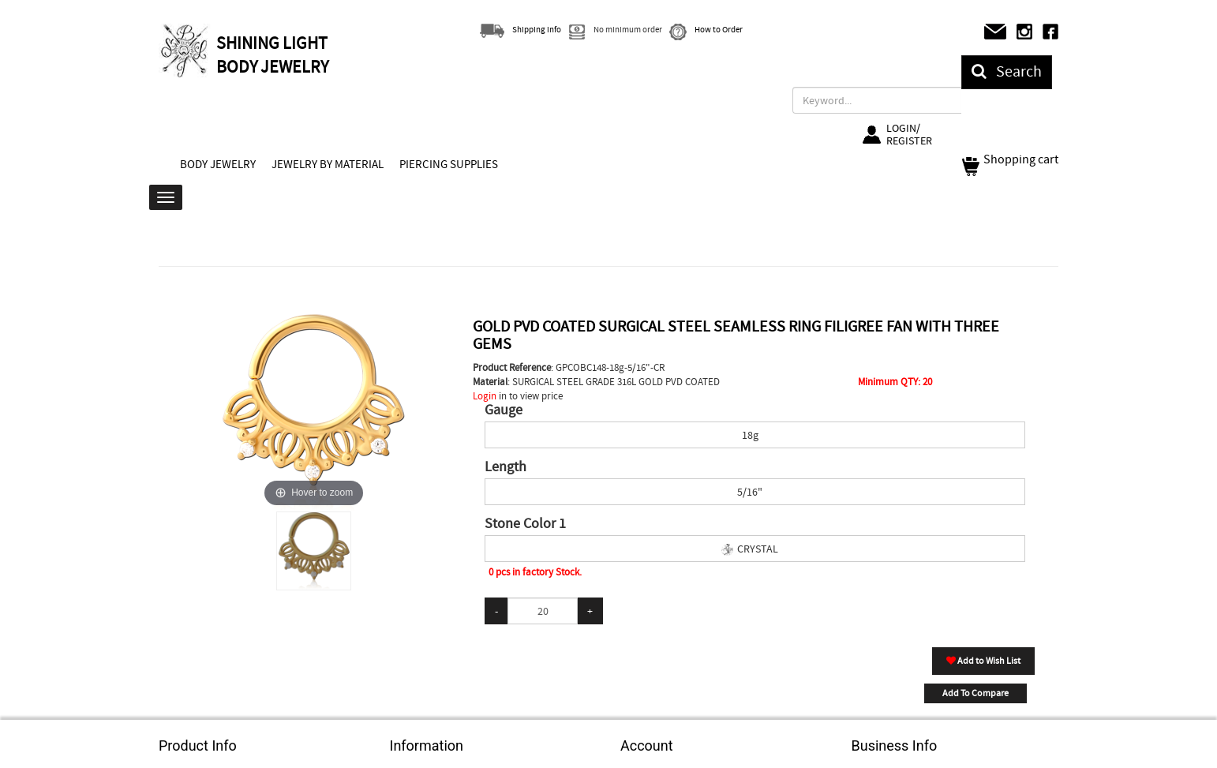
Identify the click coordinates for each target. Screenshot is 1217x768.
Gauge (503, 410)
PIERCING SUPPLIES (448, 164)
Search (1007, 71)
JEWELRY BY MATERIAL (327, 164)
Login (484, 396)
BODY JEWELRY (218, 164)
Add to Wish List (983, 660)
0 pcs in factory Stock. (535, 572)
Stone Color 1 (525, 524)
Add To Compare (975, 693)
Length (505, 467)
